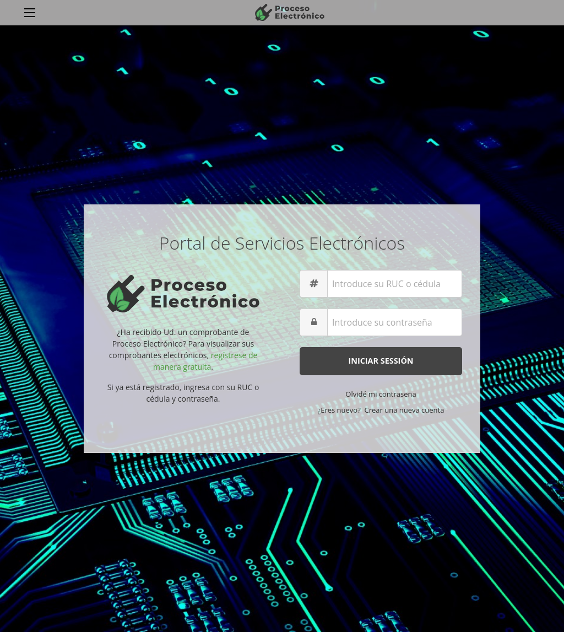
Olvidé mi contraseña (380, 394)
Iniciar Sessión (380, 360)
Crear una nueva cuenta (404, 410)
